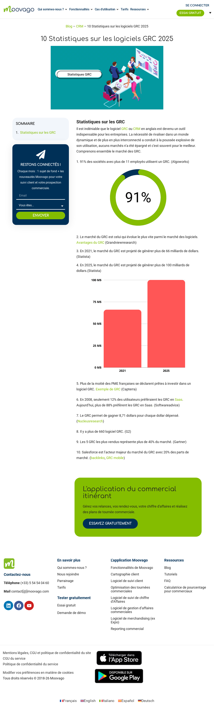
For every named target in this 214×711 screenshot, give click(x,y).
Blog (69, 26)
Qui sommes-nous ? (72, 568)
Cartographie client (125, 574)
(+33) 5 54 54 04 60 (34, 583)
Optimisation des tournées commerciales (130, 589)
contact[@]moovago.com (30, 591)
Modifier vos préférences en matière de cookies (38, 673)
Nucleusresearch (90, 421)
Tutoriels (170, 574)
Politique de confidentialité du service (30, 664)
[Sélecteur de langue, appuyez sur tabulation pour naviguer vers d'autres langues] (208, 12)
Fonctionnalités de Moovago (132, 568)
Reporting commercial (127, 629)
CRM (79, 26)
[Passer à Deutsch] (146, 701)
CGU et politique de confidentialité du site (60, 653)
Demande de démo (71, 613)
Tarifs (61, 587)
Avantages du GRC (90, 242)
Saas (178, 399)
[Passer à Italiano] (106, 701)
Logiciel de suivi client (127, 581)
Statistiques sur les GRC (38, 132)
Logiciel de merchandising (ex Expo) (133, 620)
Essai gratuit (66, 605)
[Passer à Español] (126, 701)
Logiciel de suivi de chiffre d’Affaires (130, 599)
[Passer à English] (88, 701)
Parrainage (65, 581)
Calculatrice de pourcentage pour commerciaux (185, 589)
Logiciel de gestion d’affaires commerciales (132, 610)
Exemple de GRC (108, 389)
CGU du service (14, 658)
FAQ (167, 581)
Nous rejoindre (68, 574)
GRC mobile (115, 458)
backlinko (98, 458)
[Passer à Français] (68, 701)
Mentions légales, (16, 653)
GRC (124, 129)
